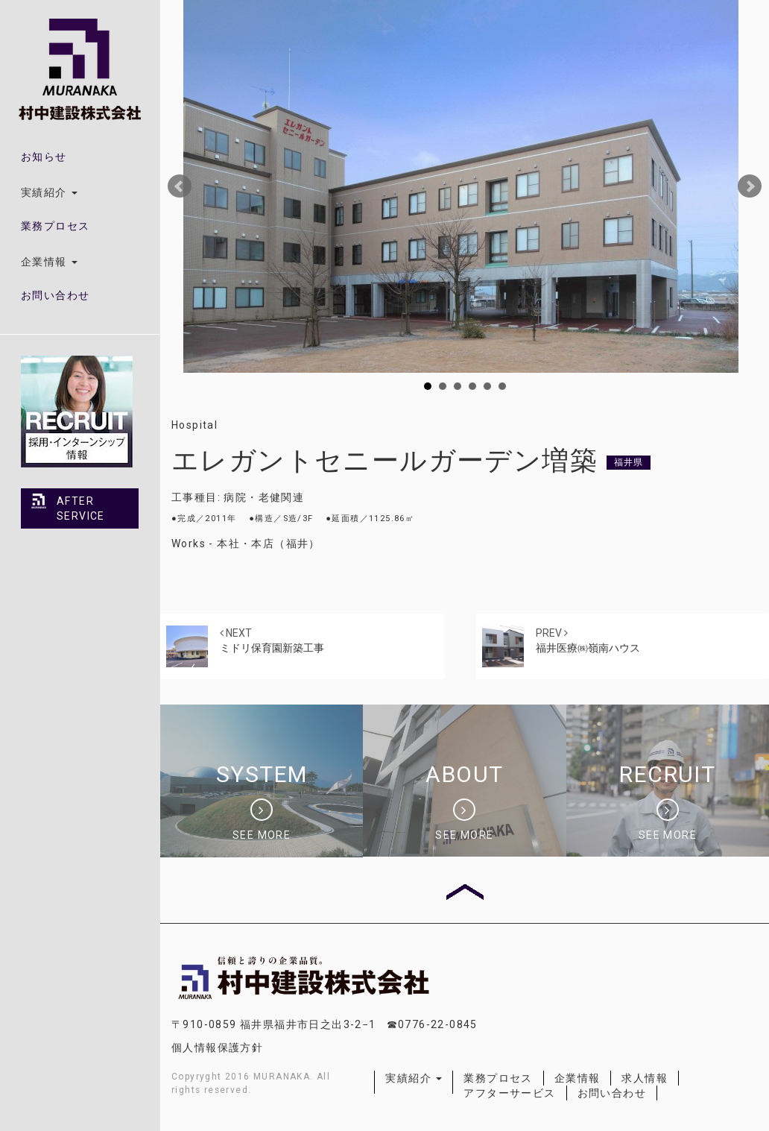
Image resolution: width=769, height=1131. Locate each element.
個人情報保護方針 (217, 1047)
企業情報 (577, 1078)
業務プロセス (55, 226)
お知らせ (44, 157)
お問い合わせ (55, 295)
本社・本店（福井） (268, 543)
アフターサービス (509, 1093)
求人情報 (644, 1078)
